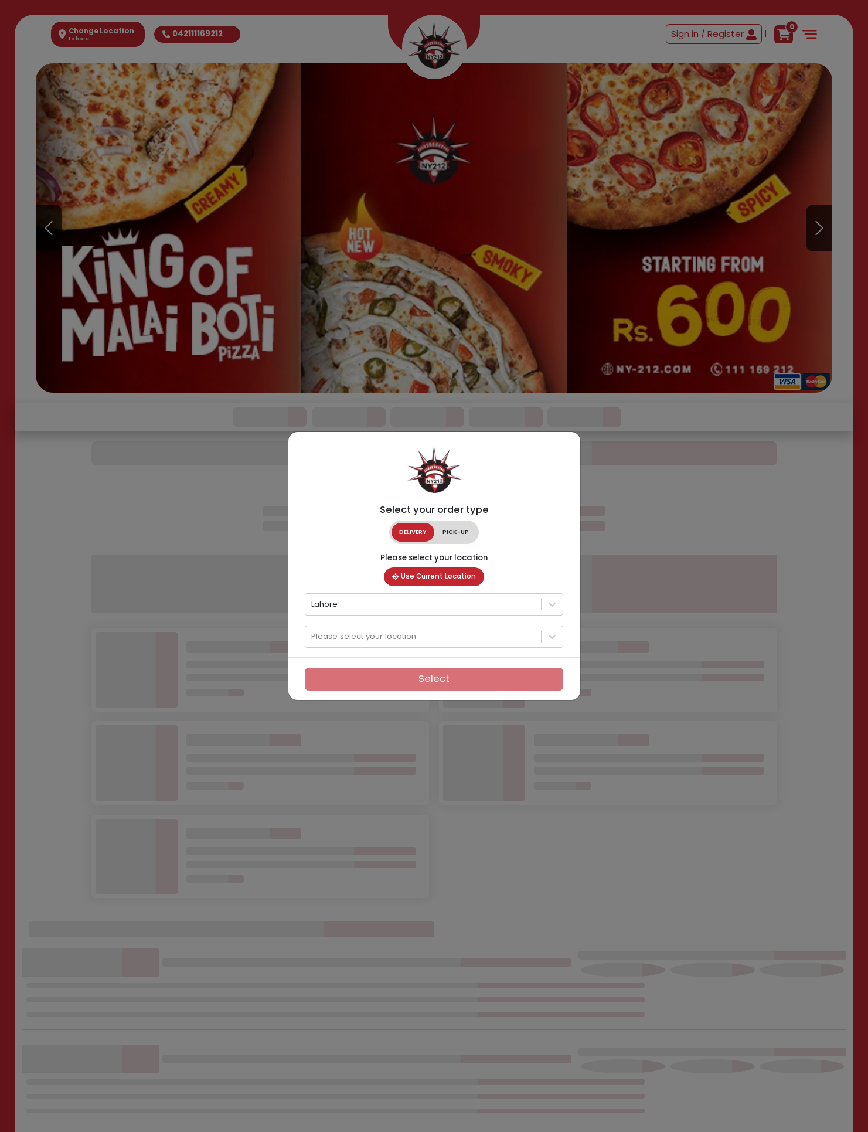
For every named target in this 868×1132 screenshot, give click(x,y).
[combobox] (312, 604)
